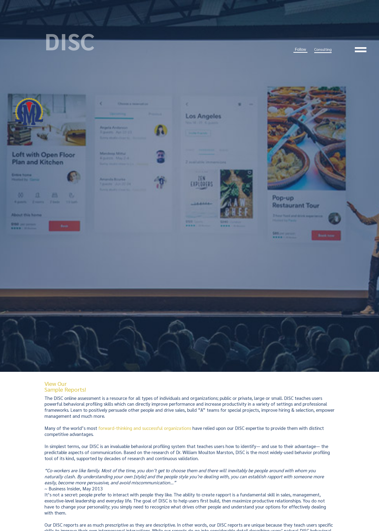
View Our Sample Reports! (65, 386)
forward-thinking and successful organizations (144, 428)
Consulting (323, 49)
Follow (300, 49)
